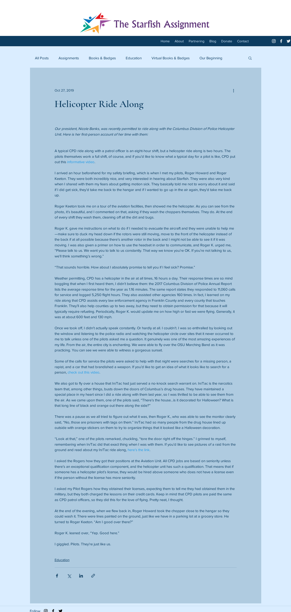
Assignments (69, 58)
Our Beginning (210, 58)
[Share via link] (93, 575)
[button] (250, 58)
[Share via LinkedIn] (81, 575)
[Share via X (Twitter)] (69, 575)
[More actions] (234, 90)
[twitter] (288, 41)
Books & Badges (102, 58)
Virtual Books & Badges (171, 58)
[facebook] (281, 41)
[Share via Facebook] (57, 575)
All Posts (42, 58)
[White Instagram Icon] (273, 41)
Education (134, 58)
